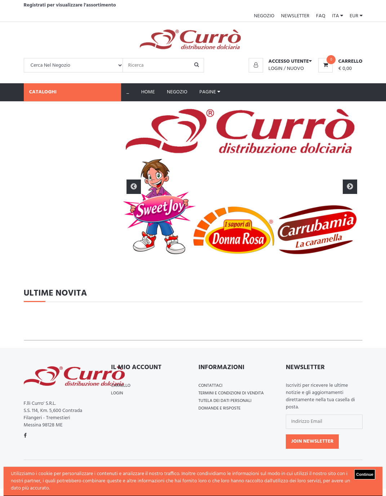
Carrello (120, 385)
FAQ (320, 16)
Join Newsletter (312, 441)
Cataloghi (43, 92)
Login (276, 69)
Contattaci (211, 385)
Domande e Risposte (220, 408)
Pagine (209, 92)
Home (148, 92)
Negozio (264, 16)
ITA (337, 16)
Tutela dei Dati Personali (225, 400)
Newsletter (295, 16)
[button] (280, 61)
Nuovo (295, 69)
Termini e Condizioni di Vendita (231, 393)
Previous (134, 187)
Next (350, 187)
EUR (356, 16)
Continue (364, 474)
